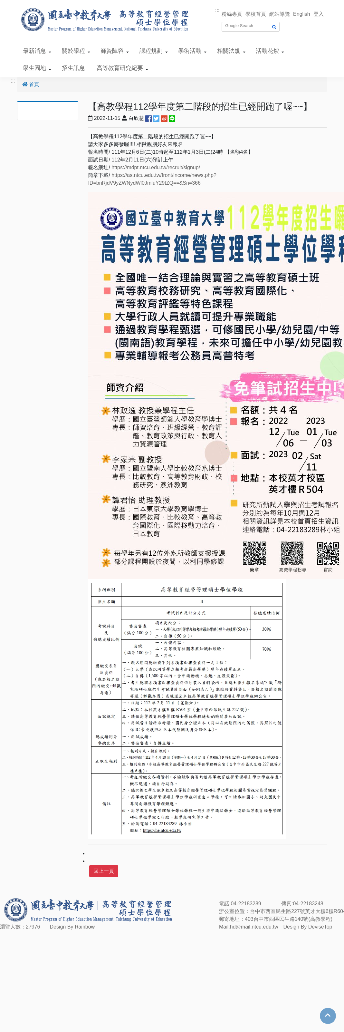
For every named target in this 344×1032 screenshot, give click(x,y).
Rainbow (85, 927)
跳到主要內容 (15, 3)
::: (217, 10)
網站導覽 (279, 14)
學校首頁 (255, 14)
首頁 (30, 84)
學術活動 (189, 51)
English (301, 14)
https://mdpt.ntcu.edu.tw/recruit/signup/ (155, 167)
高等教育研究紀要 (120, 68)
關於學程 (73, 51)
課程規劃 (151, 51)
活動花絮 (267, 51)
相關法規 (228, 51)
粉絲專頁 (232, 14)
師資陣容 (112, 51)
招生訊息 (73, 68)
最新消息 (34, 51)
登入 (318, 14)
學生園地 (34, 68)
